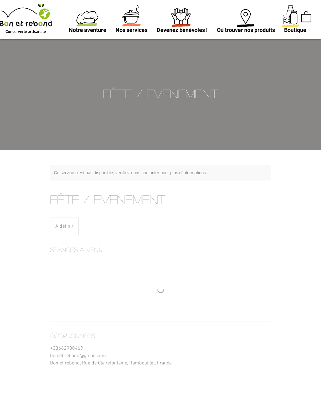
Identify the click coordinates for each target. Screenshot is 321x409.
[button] (306, 16)
